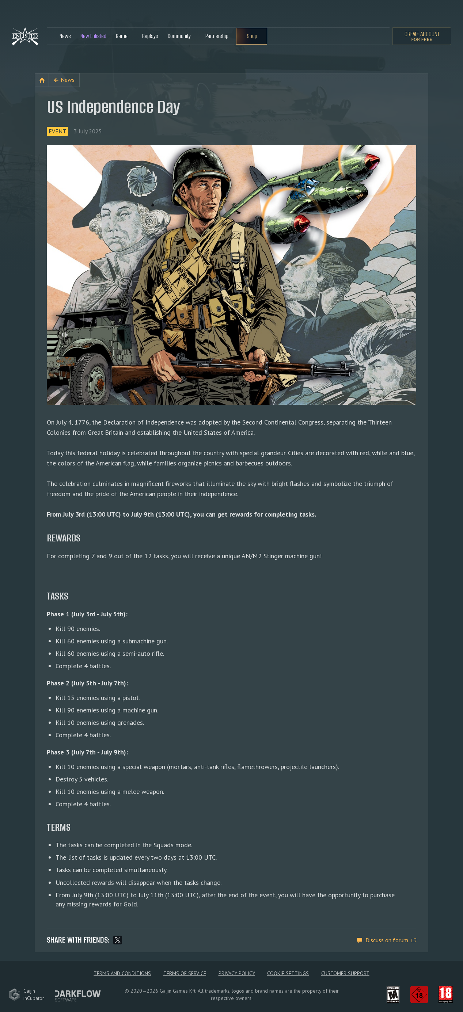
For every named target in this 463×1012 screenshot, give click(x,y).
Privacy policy (237, 973)
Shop (252, 36)
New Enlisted (93, 36)
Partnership (216, 36)
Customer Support (345, 973)
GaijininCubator (26, 994)
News (65, 36)
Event (57, 131)
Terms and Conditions (122, 973)
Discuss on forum (386, 940)
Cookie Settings (288, 973)
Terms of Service (184, 973)
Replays (150, 36)
